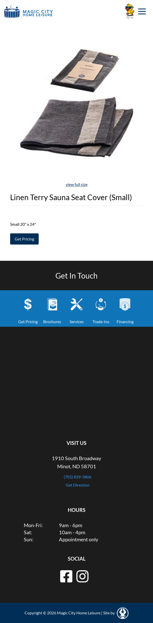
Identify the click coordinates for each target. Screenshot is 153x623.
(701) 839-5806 (77, 476)
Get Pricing (24, 238)
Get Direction (78, 484)
